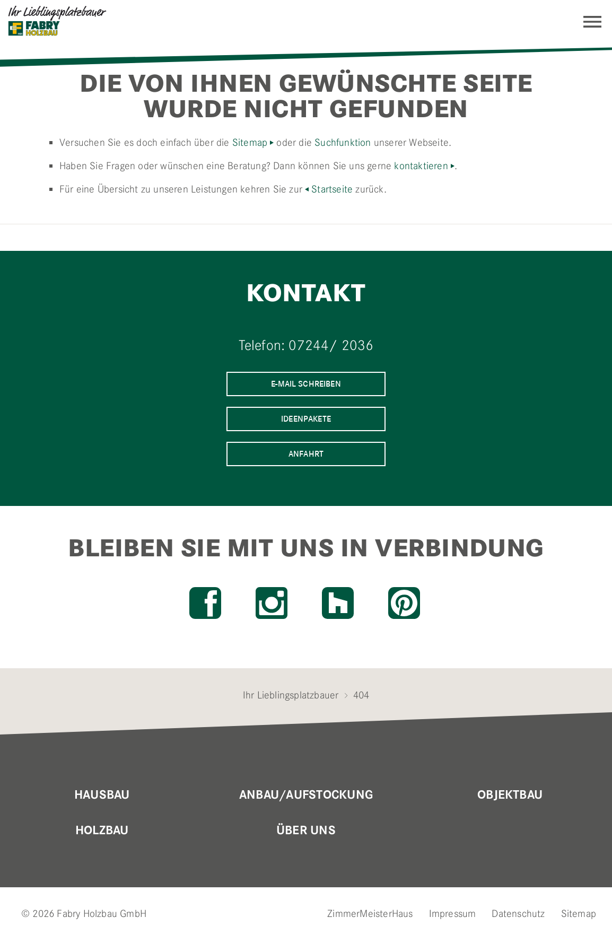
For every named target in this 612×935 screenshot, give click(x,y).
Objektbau (510, 795)
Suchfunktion (342, 142)
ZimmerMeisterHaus (370, 913)
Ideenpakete (306, 419)
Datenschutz (518, 913)
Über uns (306, 830)
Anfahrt (306, 454)
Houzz (338, 603)
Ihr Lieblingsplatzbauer (291, 695)
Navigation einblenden (592, 22)
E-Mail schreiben (306, 384)
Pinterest (404, 603)
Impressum (452, 913)
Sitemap (249, 142)
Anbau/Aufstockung (306, 795)
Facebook (205, 603)
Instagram (271, 603)
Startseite (332, 189)
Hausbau (102, 795)
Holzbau (102, 830)
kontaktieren (421, 166)
